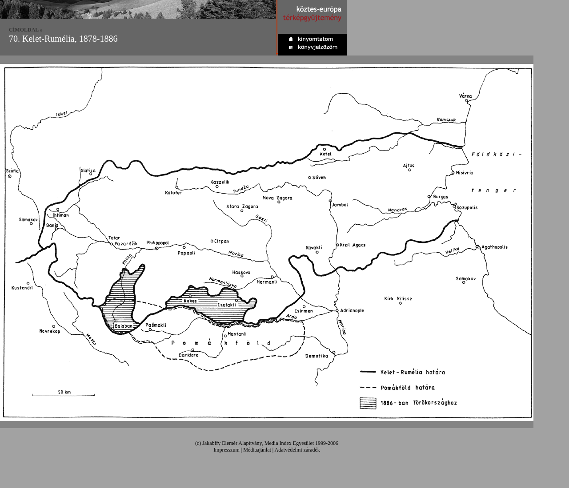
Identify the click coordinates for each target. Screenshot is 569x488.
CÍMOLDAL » (26, 30)
